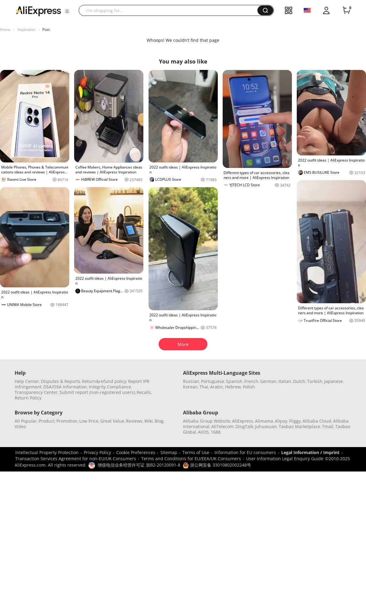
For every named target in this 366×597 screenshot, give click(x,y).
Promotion (66, 421)
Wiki (148, 421)
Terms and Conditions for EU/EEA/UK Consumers (191, 458)
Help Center (27, 381)
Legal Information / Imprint (310, 452)
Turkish (314, 381)
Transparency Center (36, 392)
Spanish (234, 381)
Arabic (216, 387)
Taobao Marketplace (299, 426)
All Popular (26, 421)
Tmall (327, 426)
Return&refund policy (104, 381)
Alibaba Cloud (317, 421)
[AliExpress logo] (38, 11)
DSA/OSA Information (65, 387)
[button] (67, 11)
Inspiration (26, 29)
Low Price (89, 421)
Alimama (264, 421)
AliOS (203, 432)
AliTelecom (222, 426)
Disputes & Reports (60, 381)
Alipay (281, 421)
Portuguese (212, 381)
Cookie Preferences (135, 452)
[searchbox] (170, 10)
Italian (284, 381)
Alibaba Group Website (206, 421)
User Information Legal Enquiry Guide (284, 458)
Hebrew (233, 387)
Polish (249, 387)
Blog (159, 421)
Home (5, 29)
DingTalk (244, 426)
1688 (216, 432)
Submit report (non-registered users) (97, 392)
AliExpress (242, 421)
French (251, 381)
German (268, 381)
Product (47, 421)
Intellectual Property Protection (47, 452)
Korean (190, 387)
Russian (191, 381)
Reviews (134, 421)
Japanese (333, 381)
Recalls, (144, 392)
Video (20, 426)
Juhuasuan (266, 426)
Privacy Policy (97, 452)
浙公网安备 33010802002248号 (217, 465)
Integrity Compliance (110, 387)
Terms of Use (195, 452)
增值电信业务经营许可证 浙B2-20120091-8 (139, 465)
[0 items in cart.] (346, 10)
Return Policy (28, 398)
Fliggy (295, 421)
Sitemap (168, 452)
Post (46, 29)
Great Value (112, 421)
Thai (203, 387)
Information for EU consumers (245, 452)
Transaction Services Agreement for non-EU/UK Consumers (75, 458)
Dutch (299, 381)
